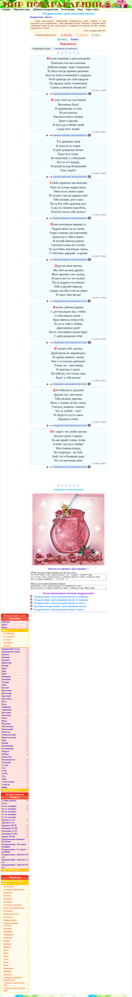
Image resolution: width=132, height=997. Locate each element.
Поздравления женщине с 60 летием (13, 842)
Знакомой (6, 681)
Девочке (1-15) (8, 822)
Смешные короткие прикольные (12, 981)
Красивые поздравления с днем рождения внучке (70, 94)
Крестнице (7, 695)
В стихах (96, 35)
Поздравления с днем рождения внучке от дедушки (61, 602)
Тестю (4, 776)
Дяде (4, 673)
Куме (4, 704)
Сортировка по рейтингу (65, 48)
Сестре (5, 767)
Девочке (5, 657)
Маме (4, 720)
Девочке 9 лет (8, 825)
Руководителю (8, 762)
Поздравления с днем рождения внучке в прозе (59, 611)
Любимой (6, 709)
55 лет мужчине (9, 819)
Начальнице (7, 731)
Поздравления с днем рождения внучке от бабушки (61, 599)
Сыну (4, 773)
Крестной (6, 698)
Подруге (5, 753)
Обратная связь (21, 9)
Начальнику (7, 729)
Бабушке (6, 624)
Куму (4, 706)
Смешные (8, 904)
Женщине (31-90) (9, 830)
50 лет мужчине (9, 814)
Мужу (4, 723)
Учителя (6, 787)
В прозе (74, 39)
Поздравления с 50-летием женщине (14, 848)
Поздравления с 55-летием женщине (14, 853)
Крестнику (7, 693)
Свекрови (6, 765)
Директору (7, 665)
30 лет (4, 805)
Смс (4, 770)
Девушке (6, 659)
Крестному (7, 701)
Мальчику (6, 715)
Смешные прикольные (14, 892)
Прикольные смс (11, 916)
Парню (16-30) (8, 839)
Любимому (7, 712)
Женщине (6, 679)
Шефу (4, 789)
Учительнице (8, 784)
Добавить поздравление (45, 9)
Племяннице (8, 751)
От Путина (8, 889)
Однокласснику (9, 737)
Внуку (4, 629)
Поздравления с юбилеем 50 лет (15, 858)
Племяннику (8, 748)
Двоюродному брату (11, 654)
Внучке (48, 17)
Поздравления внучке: (46, 35)
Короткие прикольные (13, 910)
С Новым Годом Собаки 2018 (14, 991)
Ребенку (5, 756)
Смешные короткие (12, 907)
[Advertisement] (68, 477)
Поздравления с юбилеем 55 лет (15, 863)
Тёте (4, 778)
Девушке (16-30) (9, 828)
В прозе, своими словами (10, 926)
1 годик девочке (9, 803)
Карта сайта (92, 9)
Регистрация (68, 9)
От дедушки (81, 35)
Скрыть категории (15, 792)
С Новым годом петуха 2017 (13, 986)
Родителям (7, 759)
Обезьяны (8, 913)
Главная (6, 9)
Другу (4, 670)
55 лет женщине (9, 817)
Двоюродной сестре (11, 651)
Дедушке (6, 662)
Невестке (6, 734)
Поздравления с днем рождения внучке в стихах (70, 301)
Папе (4, 742)
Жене (4, 676)
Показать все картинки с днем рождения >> (68, 569)
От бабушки (66, 35)
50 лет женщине (9, 811)
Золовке (5, 684)
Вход (80, 9)
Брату (4, 627)
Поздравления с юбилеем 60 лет (15, 868)
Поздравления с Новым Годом (13, 884)
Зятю (4, 687)
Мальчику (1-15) (9, 833)
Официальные (10, 922)
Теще (4, 781)
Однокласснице (9, 740)
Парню (5, 745)
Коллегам (7, 919)
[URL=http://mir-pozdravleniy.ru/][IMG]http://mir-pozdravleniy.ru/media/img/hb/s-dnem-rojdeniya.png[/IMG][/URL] (68, 588)
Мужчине (6, 726)
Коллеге (5, 690)
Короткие (7, 895)
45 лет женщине (9, 808)
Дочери (5, 668)
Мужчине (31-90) (9, 836)
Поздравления (36, 17)
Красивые (62, 39)
